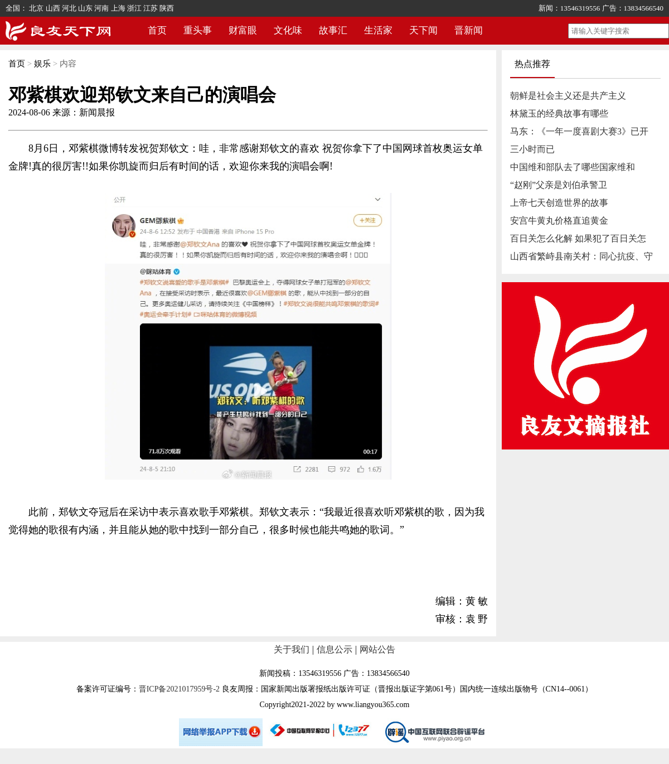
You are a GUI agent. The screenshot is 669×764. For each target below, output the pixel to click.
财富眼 (243, 30)
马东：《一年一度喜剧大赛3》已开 (579, 131)
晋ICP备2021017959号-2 (179, 689)
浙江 (134, 8)
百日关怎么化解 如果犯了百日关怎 (578, 238)
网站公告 (377, 649)
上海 (118, 8)
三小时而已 (532, 149)
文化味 (288, 30)
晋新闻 (468, 30)
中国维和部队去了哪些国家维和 (572, 167)
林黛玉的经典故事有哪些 (559, 113)
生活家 (378, 30)
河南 (101, 8)
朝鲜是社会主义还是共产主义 (568, 95)
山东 (85, 8)
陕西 (166, 8)
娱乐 (42, 63)
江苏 (150, 8)
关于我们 (291, 649)
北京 (36, 8)
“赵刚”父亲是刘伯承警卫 (558, 185)
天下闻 (423, 30)
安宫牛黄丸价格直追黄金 (559, 220)
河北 (69, 8)
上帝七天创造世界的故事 (559, 202)
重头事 (197, 30)
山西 (53, 8)
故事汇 (333, 30)
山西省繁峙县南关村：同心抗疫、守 (581, 256)
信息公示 (334, 649)
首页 (157, 30)
